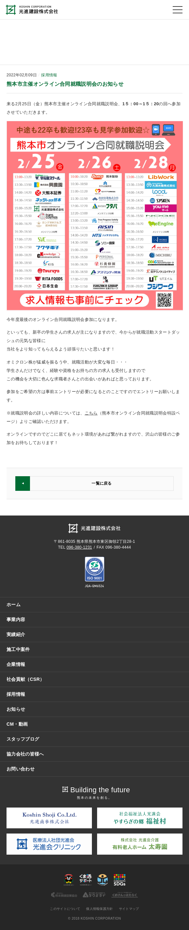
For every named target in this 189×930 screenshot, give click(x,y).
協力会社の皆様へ (25, 754)
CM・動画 (17, 724)
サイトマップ (129, 909)
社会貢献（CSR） (25, 679)
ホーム (14, 604)
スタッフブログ (23, 739)
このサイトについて (65, 909)
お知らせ (16, 709)
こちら (91, 413)
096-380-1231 (79, 547)
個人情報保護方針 (99, 909)
